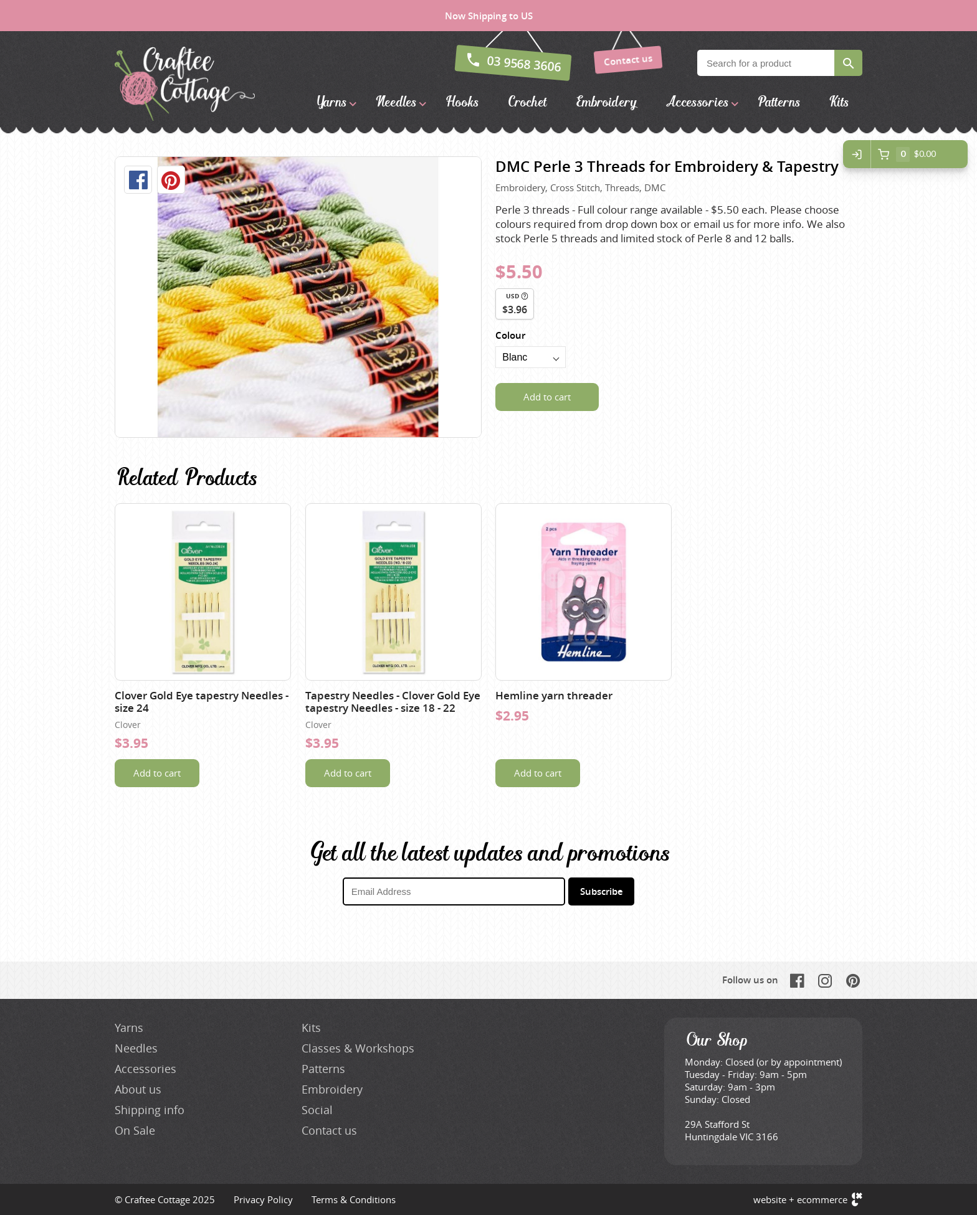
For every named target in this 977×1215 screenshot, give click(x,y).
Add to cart (547, 396)
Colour (510, 335)
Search (848, 63)
